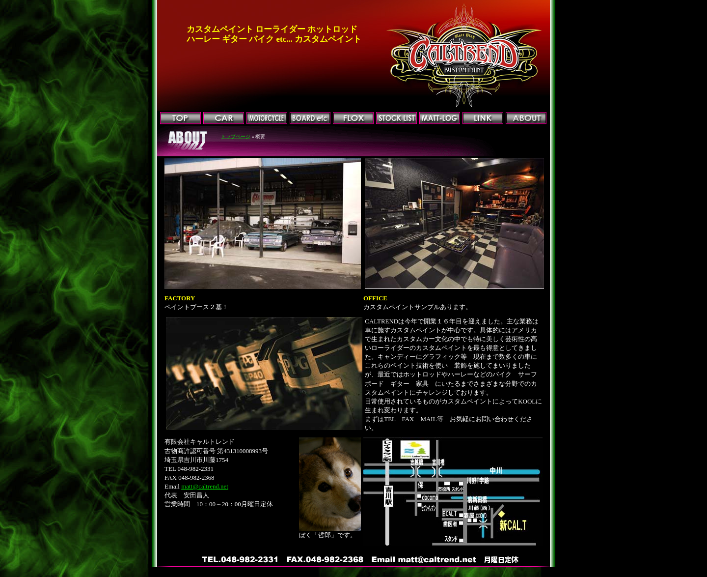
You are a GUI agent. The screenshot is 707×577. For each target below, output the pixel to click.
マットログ (439, 118)
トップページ (180, 118)
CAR (223, 118)
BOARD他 (310, 118)
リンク (482, 118)
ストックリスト (396, 118)
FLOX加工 (353, 118)
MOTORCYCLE (266, 118)
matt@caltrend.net (204, 486)
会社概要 (526, 118)
